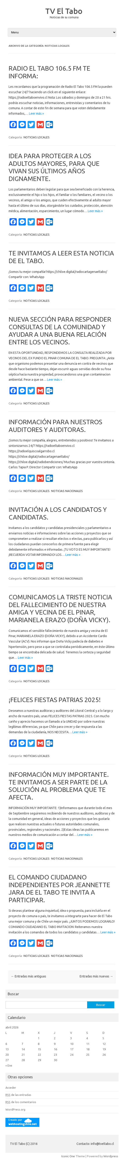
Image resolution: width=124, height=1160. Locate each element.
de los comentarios (20, 1102)
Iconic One (68, 1156)
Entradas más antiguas (28, 976)
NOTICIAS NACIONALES (67, 490)
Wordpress (110, 1156)
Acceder (10, 1087)
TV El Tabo (63, 11)
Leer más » (36, 113)
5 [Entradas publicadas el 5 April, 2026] (103, 1038)
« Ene (8, 1065)
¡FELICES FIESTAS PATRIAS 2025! (55, 699)
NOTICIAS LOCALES (37, 137)
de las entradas (18, 1094)
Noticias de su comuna (64, 17)
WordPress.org (15, 1109)
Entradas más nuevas (96, 976)
